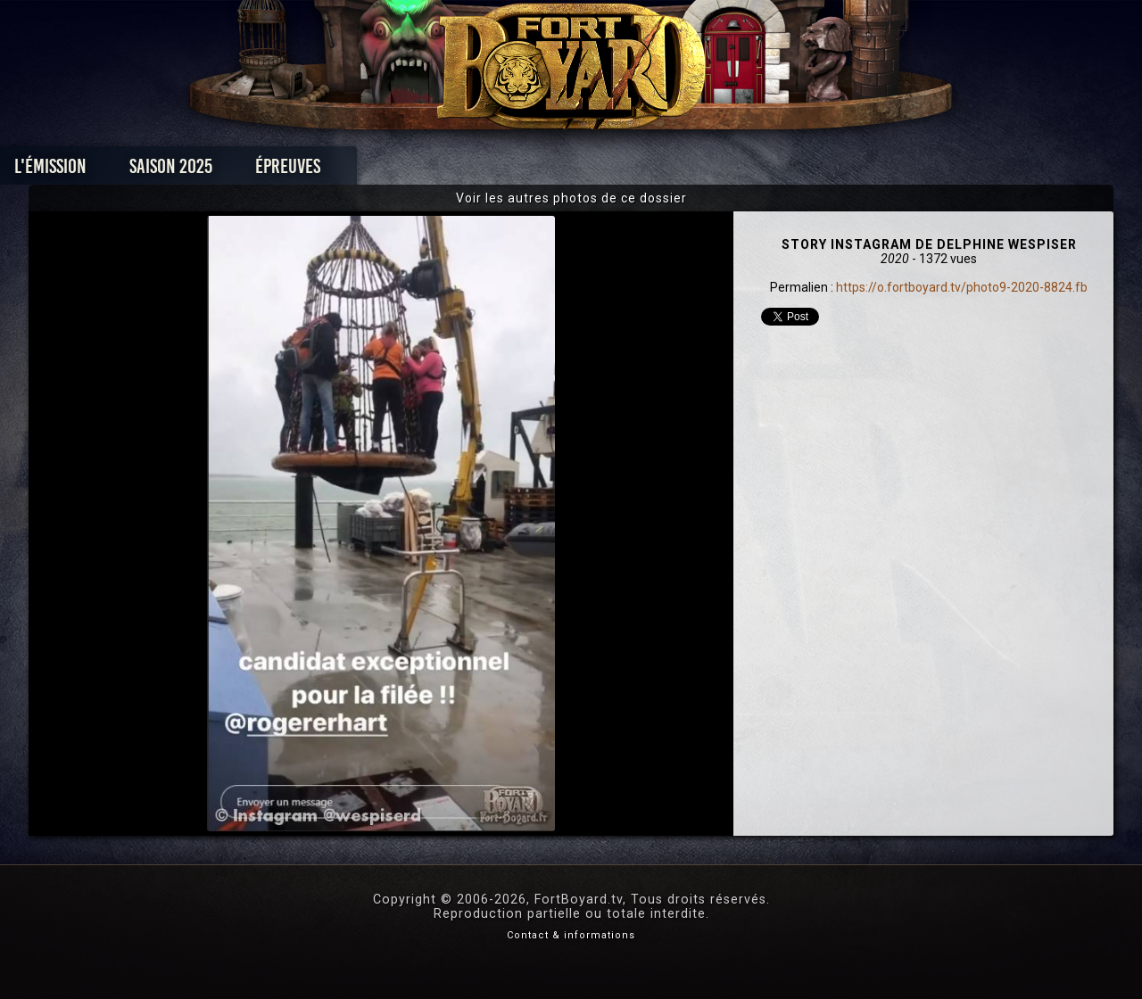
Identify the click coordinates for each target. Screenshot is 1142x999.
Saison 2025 (292, 170)
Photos (509, 170)
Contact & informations (571, 935)
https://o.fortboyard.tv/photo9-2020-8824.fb (962, 287)
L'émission (172, 170)
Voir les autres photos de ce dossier (571, 198)
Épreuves (409, 170)
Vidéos (599, 170)
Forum (791, 170)
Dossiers (695, 170)
